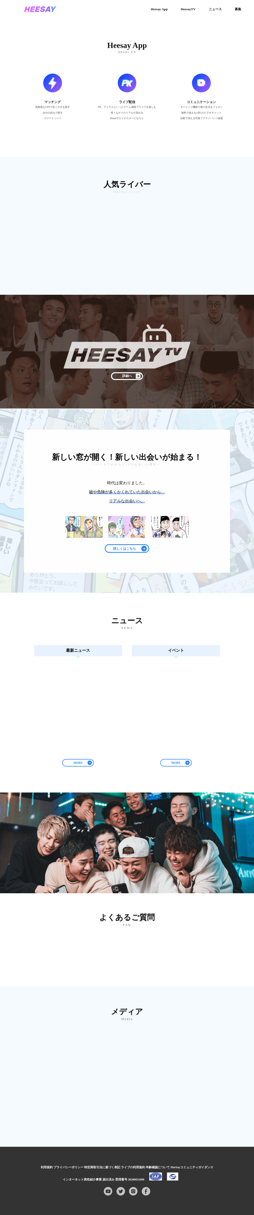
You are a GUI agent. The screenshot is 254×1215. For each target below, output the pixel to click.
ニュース (215, 9)
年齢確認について (158, 1167)
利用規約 (47, 1167)
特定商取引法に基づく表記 (102, 1167)
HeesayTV (188, 9)
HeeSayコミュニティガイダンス (191, 1167)
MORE (78, 762)
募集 (238, 9)
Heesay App (159, 9)
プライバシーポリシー (69, 1167)
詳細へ (127, 376)
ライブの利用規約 (133, 1167)
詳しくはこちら (124, 548)
